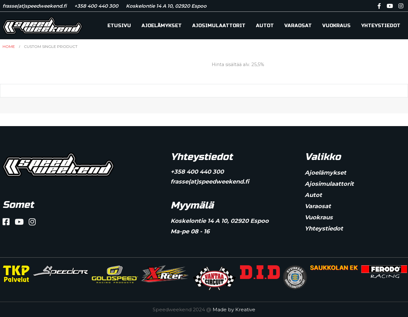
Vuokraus (336, 25)
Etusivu (119, 25)
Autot (265, 25)
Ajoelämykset (162, 25)
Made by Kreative (234, 309)
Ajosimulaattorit (218, 25)
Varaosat (298, 25)
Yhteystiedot (380, 25)
